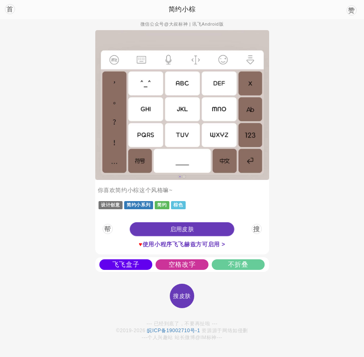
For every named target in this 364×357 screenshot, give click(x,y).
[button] (182, 229)
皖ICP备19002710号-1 (173, 330)
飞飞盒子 (126, 264)
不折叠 (238, 264)
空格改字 (182, 264)
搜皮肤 (182, 296)
